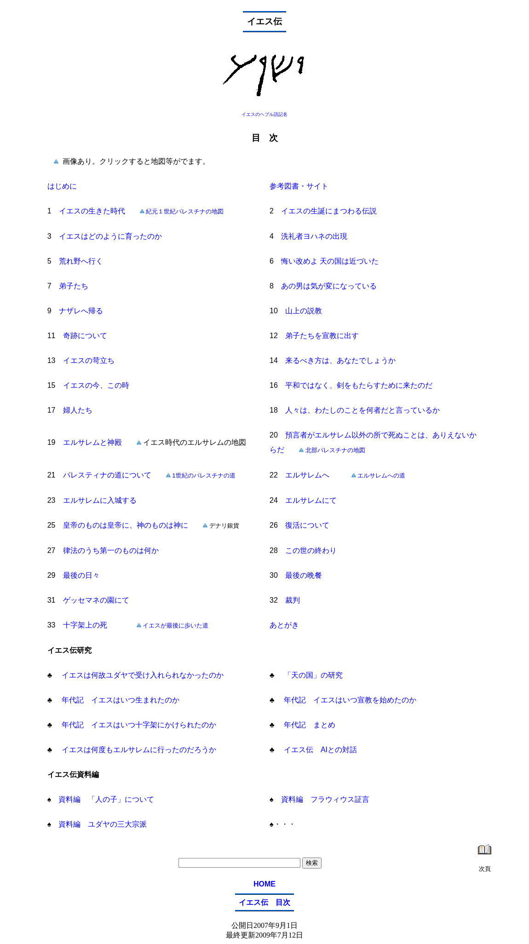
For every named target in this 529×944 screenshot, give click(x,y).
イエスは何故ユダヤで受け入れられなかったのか (141, 675)
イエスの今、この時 (96, 385)
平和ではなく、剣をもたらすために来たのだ (358, 385)
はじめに (62, 186)
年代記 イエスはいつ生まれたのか (119, 700)
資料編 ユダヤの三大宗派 (99, 824)
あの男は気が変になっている (329, 286)
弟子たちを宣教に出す (322, 336)
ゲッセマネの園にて (96, 600)
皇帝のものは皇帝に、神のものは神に (125, 525)
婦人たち (77, 410)
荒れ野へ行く (81, 261)
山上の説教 (303, 311)
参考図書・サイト (299, 186)
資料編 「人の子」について (102, 799)
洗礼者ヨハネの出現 (314, 236)
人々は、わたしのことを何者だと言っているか (362, 410)
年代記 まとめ (308, 725)
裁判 (292, 600)
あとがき (284, 625)
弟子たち (73, 286)
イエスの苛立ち (89, 360)
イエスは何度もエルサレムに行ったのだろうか (137, 750)
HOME (264, 884)
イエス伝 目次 (264, 902)
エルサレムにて (311, 500)
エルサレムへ (307, 475)
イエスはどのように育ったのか (110, 236)
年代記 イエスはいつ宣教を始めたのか (349, 700)
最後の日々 (81, 575)
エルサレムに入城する (100, 500)
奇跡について (85, 336)
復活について (307, 525)
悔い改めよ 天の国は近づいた (330, 261)
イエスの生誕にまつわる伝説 (329, 211)
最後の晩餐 (303, 575)
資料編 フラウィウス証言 (321, 799)
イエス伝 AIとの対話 (319, 750)
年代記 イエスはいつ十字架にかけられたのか (137, 725)
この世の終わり (311, 550)
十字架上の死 (85, 625)
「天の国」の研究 (312, 675)
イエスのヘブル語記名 (265, 114)
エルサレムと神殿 (100, 442)
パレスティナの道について (107, 475)
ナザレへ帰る (81, 311)
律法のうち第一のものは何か (111, 550)
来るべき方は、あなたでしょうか (340, 360)
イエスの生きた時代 (92, 211)
